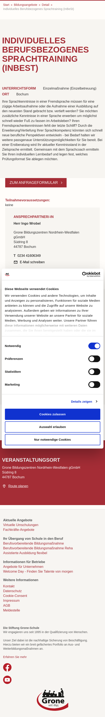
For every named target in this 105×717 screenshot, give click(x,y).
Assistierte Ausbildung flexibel (25, 553)
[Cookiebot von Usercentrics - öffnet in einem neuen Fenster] (82, 274)
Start (6, 4)
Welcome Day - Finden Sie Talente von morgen (38, 571)
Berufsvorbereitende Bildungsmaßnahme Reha (38, 548)
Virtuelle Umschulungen (20, 525)
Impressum (11, 600)
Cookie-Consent (15, 596)
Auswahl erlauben (52, 427)
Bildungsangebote (25, 4)
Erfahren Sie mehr (15, 657)
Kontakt (8, 586)
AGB (6, 605)
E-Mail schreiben (32, 262)
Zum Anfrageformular (34, 183)
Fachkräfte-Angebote (18, 529)
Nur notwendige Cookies (52, 439)
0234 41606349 (29, 255)
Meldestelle (11, 610)
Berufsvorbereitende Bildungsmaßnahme (33, 543)
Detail (45, 4)
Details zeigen (81, 401)
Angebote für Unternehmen (23, 566)
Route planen (18, 486)
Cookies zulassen (52, 414)
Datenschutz (12, 591)
